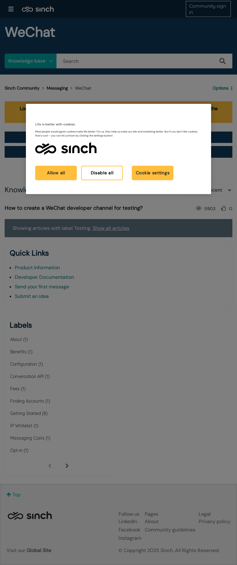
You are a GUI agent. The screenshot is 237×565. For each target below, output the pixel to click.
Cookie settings (153, 173)
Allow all (56, 173)
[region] (118, 149)
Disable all (102, 173)
